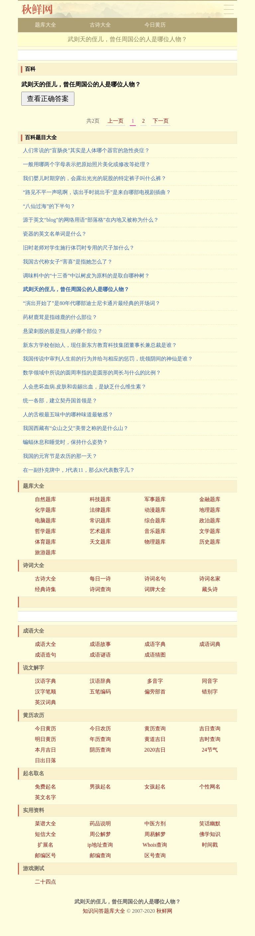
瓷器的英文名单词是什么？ (55, 234)
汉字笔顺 (45, 691)
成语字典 (155, 644)
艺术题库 (100, 531)
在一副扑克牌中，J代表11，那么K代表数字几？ (79, 470)
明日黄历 (45, 739)
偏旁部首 (155, 691)
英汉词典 (45, 702)
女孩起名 (155, 786)
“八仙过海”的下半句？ (49, 206)
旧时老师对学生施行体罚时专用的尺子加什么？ (78, 248)
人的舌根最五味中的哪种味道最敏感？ (68, 414)
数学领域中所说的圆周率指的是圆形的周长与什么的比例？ (92, 372)
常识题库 (100, 520)
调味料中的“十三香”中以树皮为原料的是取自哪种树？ (86, 275)
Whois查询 (155, 845)
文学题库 (209, 531)
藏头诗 (210, 589)
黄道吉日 (155, 739)
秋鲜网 (42, 9)
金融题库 (209, 499)
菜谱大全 (45, 823)
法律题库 (100, 510)
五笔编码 (100, 691)
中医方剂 (155, 823)
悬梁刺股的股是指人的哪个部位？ (63, 331)
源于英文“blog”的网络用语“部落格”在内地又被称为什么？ (91, 220)
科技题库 (100, 499)
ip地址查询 (100, 845)
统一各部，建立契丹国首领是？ (60, 400)
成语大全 (45, 644)
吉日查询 (209, 728)
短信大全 (45, 834)
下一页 (161, 121)
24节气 (210, 750)
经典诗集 (45, 589)
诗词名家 (209, 578)
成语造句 (45, 655)
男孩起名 (100, 786)
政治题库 (209, 520)
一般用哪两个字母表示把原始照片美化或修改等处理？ (86, 164)
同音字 (210, 681)
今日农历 (100, 728)
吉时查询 (209, 739)
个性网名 (209, 786)
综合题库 (155, 520)
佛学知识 (209, 834)
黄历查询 (155, 728)
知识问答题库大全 (104, 911)
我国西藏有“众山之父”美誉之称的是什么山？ (75, 428)
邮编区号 (45, 855)
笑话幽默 (209, 823)
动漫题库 (155, 510)
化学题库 (45, 510)
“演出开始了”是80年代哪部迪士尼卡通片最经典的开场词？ (91, 303)
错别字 (210, 691)
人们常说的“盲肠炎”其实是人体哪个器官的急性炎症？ (86, 150)
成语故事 (100, 644)
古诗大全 (100, 25)
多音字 (155, 681)
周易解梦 (155, 834)
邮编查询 (100, 855)
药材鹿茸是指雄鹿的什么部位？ (60, 317)
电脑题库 (45, 520)
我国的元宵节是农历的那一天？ (60, 456)
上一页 (116, 121)
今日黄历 (155, 25)
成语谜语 (100, 655)
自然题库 (45, 499)
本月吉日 (45, 750)
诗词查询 (100, 589)
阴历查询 (100, 750)
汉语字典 (45, 681)
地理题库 (209, 510)
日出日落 (45, 760)
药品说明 (100, 823)
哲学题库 (45, 531)
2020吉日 (155, 750)
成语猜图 (155, 655)
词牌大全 (155, 589)
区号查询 (155, 855)
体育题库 (45, 542)
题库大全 (45, 25)
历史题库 (209, 542)
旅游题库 (45, 552)
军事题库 (155, 499)
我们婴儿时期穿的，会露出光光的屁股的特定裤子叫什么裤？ (94, 178)
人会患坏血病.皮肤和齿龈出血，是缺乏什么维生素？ (84, 386)
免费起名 (45, 786)
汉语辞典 (100, 681)
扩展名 (45, 845)
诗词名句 (155, 578)
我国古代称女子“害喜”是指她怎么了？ (68, 261)
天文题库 (100, 542)
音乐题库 (155, 531)
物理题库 (155, 542)
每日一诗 (100, 578)
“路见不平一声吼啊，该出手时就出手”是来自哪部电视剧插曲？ (97, 192)
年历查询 (100, 739)
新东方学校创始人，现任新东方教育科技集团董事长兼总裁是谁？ (100, 345)
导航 (229, 9)
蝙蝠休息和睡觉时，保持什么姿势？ (65, 442)
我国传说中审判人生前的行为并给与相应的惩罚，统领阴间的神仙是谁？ (108, 359)
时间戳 (210, 845)
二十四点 (45, 881)
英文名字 (45, 797)
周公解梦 (100, 834)
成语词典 (209, 644)
